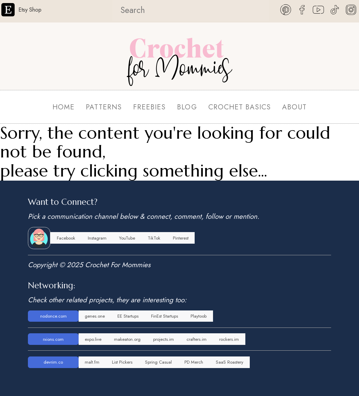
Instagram (97, 238)
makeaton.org (127, 339)
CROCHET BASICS (239, 107)
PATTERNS (104, 107)
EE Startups (127, 316)
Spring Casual (158, 362)
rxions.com (53, 339)
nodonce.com (53, 316)
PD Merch (193, 362)
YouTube (127, 238)
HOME (63, 107)
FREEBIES (149, 107)
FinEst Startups (164, 316)
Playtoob (199, 316)
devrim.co (53, 362)
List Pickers (122, 362)
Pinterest (181, 238)
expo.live (93, 339)
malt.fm (92, 362)
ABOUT (294, 107)
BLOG (187, 107)
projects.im (163, 339)
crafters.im (196, 339)
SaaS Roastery (229, 362)
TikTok (154, 238)
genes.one (95, 316)
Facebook (66, 238)
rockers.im (229, 339)
